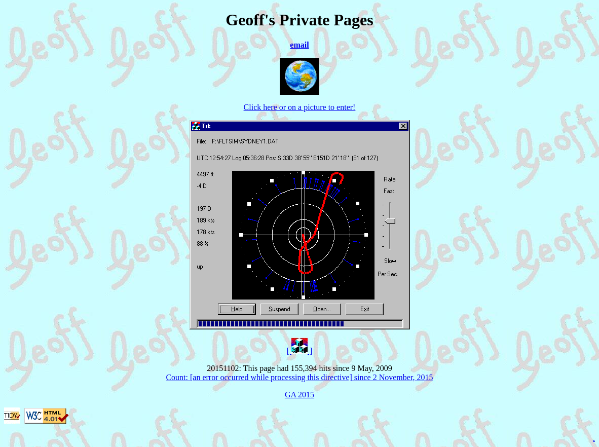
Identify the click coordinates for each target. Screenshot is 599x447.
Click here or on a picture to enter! (300, 107)
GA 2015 (299, 394)
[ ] (300, 351)
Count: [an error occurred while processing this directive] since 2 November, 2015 (299, 377)
